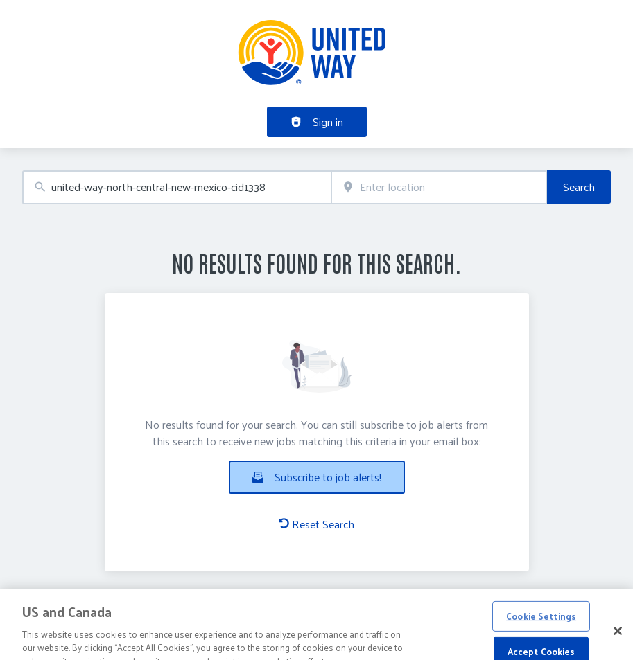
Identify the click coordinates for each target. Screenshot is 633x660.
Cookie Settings (541, 624)
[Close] (617, 638)
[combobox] (176, 187)
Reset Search (316, 524)
